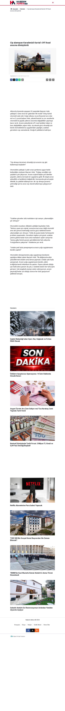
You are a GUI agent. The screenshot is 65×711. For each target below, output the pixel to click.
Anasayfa (14, 9)
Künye (23, 625)
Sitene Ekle (47, 625)
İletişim (30, 625)
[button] (47, 80)
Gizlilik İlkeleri (37, 625)
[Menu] (53, 2)
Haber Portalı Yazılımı (19, 636)
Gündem (22, 9)
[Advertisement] (32, 26)
